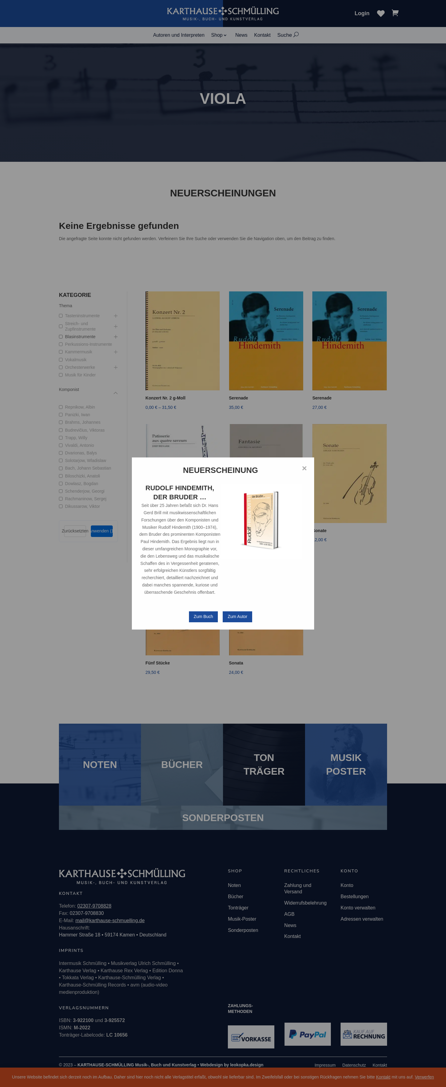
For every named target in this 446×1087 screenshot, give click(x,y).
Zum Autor (237, 616)
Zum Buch (203, 616)
